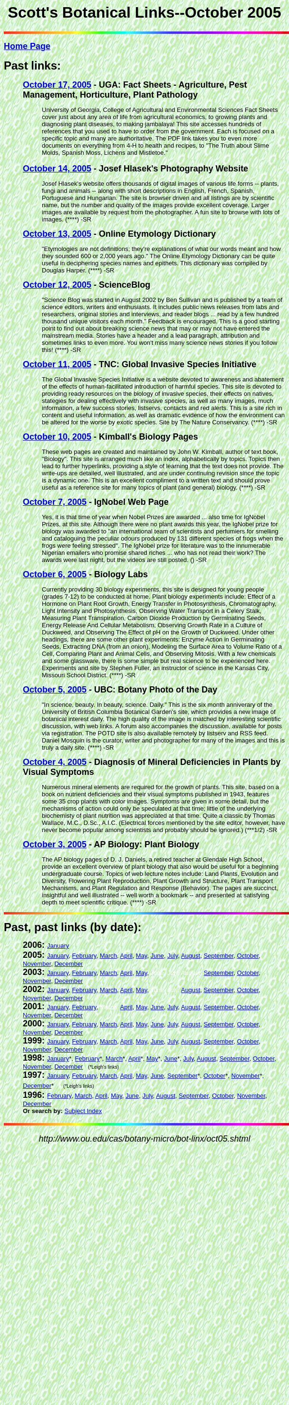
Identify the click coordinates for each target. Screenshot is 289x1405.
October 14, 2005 (57, 168)
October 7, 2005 (55, 502)
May (141, 955)
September (218, 955)
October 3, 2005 (55, 844)
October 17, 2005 (57, 85)
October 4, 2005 (55, 762)
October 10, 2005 (57, 437)
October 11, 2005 (57, 364)
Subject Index (83, 1110)
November (37, 963)
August (190, 955)
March (108, 955)
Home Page (27, 46)
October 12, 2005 (57, 285)
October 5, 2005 (55, 689)
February (84, 955)
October (248, 955)
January (58, 945)
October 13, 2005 (57, 234)
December (68, 963)
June (157, 955)
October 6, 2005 (55, 574)
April (126, 955)
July (172, 955)
